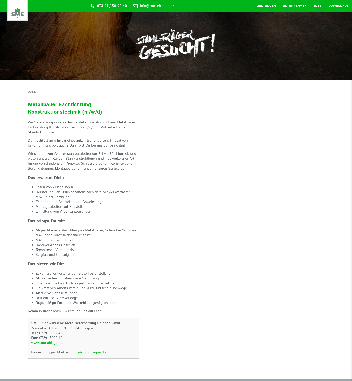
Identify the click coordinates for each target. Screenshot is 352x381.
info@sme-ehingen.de (89, 352)
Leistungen (266, 6)
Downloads (338, 6)
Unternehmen (295, 6)
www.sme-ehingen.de (47, 342)
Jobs (317, 6)
